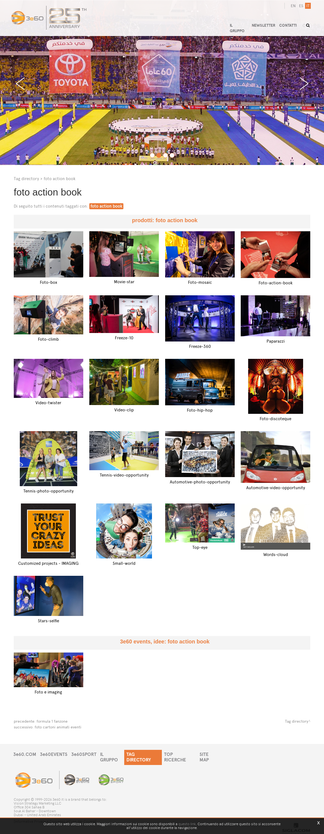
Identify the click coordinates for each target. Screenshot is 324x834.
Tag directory (26, 178)
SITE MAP (213, 754)
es (300, 6)
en (292, 6)
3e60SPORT (85, 754)
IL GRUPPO (113, 754)
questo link (187, 824)
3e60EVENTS (54, 754)
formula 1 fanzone (52, 721)
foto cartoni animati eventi (58, 726)
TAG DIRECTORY (146, 754)
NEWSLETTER (264, 24)
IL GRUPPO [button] (239, 24)
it (307, 6)
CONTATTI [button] (289, 24)
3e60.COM (24, 754)
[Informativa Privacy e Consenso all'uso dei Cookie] (55, 817)
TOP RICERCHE (183, 754)
